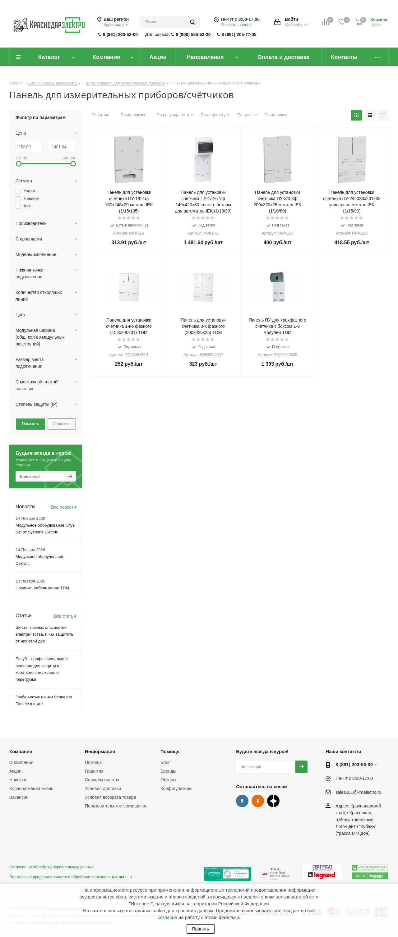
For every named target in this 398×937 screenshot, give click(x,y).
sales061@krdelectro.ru (359, 792)
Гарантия (94, 771)
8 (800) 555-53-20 (193, 34)
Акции (15, 771)
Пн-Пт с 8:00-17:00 (240, 19)
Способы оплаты (102, 779)
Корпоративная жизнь (31, 788)
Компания (20, 751)
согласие (167, 917)
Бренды (168, 771)
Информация (100, 751)
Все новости (63, 507)
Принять (200, 928)
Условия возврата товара (110, 797)
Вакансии (19, 797)
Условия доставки (103, 788)
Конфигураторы (176, 788)
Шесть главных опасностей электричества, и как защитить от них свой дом (44, 634)
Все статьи (65, 616)
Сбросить (62, 423)
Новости (17, 779)
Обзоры (168, 779)
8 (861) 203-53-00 (120, 34)
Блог (165, 762)
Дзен (273, 801)
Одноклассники (258, 801)
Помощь (93, 762)
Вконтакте (242, 801)
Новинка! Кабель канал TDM (42, 588)
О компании (21, 762)
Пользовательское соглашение (116, 805)
